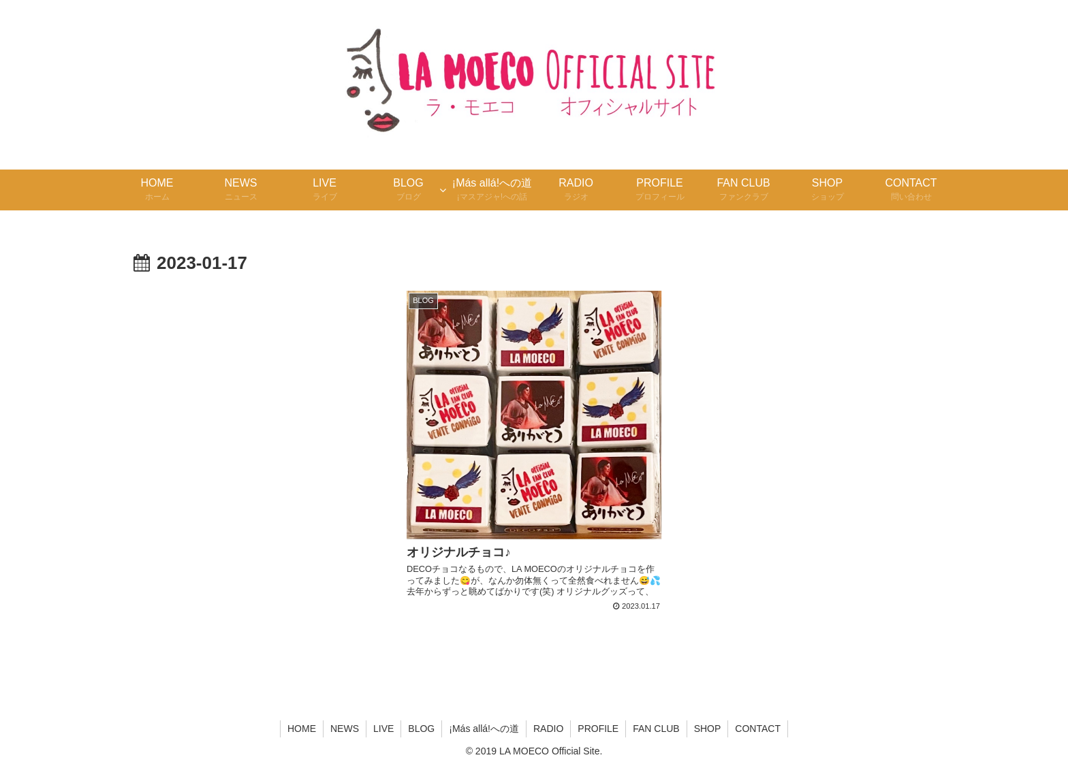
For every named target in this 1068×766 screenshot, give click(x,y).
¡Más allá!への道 (484, 728)
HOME (301, 728)
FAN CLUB (656, 728)
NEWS (344, 728)
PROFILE (598, 728)
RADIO (548, 728)
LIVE (383, 728)
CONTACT (758, 728)
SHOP (707, 728)
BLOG (421, 728)
